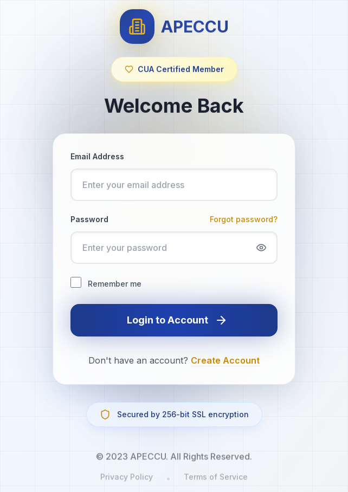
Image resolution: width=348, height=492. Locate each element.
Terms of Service (216, 481)
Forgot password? (244, 219)
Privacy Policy (126, 481)
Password (89, 219)
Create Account (225, 360)
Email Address (97, 156)
